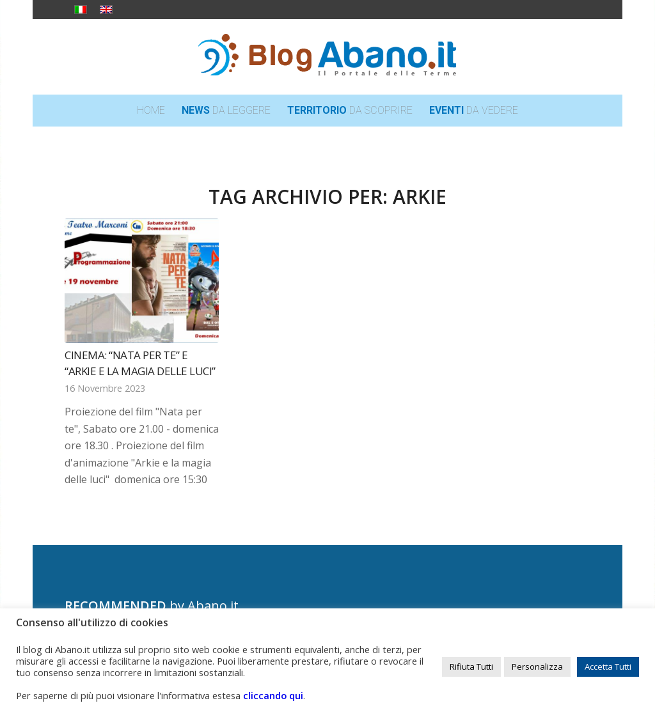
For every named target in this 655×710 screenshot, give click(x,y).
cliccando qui (273, 695)
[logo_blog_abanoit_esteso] (327, 57)
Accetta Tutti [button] (608, 666)
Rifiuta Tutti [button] (471, 666)
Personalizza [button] (537, 666)
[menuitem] (151, 111)
